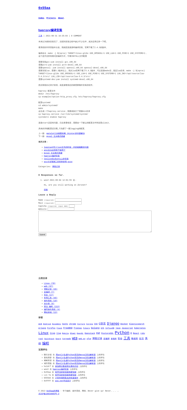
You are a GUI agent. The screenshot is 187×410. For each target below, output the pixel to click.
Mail (46, 203)
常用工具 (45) (50, 302)
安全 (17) (49, 299)
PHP (98, 337)
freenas (78, 332)
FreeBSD (67, 332)
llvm (58, 337)
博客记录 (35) (50, 293)
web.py (82, 343)
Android (47, 328)
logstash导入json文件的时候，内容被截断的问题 (66, 147)
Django (113, 327)
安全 (120, 342)
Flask (59, 332)
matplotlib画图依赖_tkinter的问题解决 (65, 133)
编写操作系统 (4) (52, 313)
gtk (102, 332)
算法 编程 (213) (52, 310)
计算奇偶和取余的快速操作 (66, 382)
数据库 (134, 342)
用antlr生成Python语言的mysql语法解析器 (75, 358)
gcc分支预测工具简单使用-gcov (58, 162)
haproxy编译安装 (50, 30)
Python (122, 336)
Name (46, 200)
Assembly (56, 328)
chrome (72, 328)
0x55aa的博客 (52, 395)
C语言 (102, 328)
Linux (43, 337)
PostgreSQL (107, 337)
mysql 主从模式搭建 (55, 136)
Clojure (81, 328)
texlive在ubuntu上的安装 (56, 159)
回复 (46, 190)
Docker (124, 328)
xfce (89, 343)
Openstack (90, 337)
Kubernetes (140, 332)
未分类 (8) (49, 307)
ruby (142, 337)
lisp (52, 337)
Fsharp (86, 332)
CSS (96, 328)
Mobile (65, 337)
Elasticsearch (136, 328)
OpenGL (80, 337)
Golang (95, 332)
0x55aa (44, 8)
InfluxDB (109, 332)
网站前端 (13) (50, 316)
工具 (40, 36)
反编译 (106, 342)
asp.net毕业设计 (63, 384)
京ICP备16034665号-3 (48, 397)
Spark (58, 343)
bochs (65, 328)
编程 (45, 347)
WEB (74, 342)
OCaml (73, 337)
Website (42, 209)
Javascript (127, 332)
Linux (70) (50, 287)
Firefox (51, 332)
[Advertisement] (93, 259)
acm (40, 328)
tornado (66, 342)
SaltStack (49, 343)
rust (40, 343)
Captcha (53, 206)
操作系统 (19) (50, 304)
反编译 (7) (49, 296)
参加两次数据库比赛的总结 (66, 370)
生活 (141, 342)
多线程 (114, 343)
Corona (89, 328)
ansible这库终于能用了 (55, 150)
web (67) (48, 290)
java (118, 332)
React (136, 337)
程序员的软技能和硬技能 (65, 376)
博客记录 (56, 166)
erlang (42, 332)
